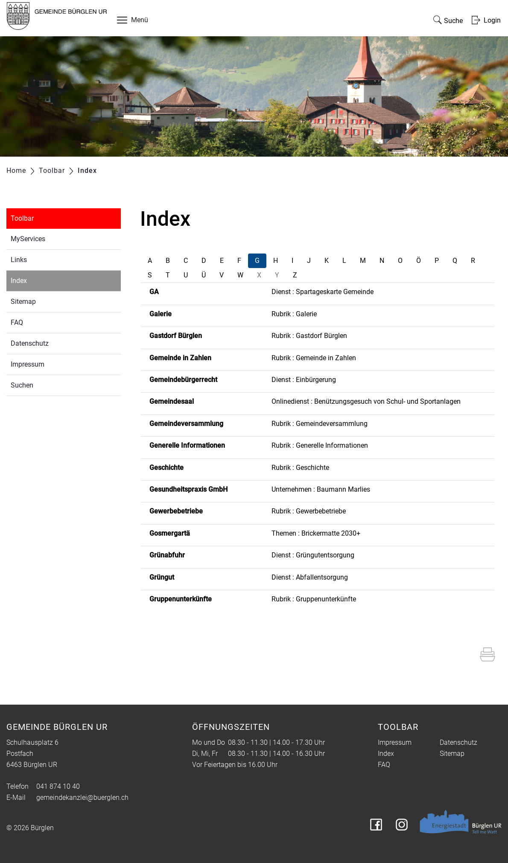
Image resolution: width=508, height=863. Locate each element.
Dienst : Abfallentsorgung (310, 577)
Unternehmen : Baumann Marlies (321, 489)
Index (39, 280)
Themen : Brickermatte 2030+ (316, 533)
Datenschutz (30, 343)
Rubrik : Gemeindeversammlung (320, 424)
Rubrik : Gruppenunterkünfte (314, 599)
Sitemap (23, 301)
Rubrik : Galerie (294, 314)
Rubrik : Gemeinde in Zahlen (314, 358)
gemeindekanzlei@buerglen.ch (82, 797)
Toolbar (22, 218)
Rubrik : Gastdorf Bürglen (309, 336)
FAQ (17, 322)
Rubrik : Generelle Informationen (320, 445)
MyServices (28, 239)
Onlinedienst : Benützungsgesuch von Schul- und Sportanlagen (366, 401)
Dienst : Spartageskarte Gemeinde (323, 292)
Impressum (27, 364)
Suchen (22, 385)
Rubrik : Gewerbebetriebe (309, 511)
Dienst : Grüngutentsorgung (313, 555)
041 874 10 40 (58, 786)
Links (19, 260)
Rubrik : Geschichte (300, 468)
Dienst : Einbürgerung (304, 380)
